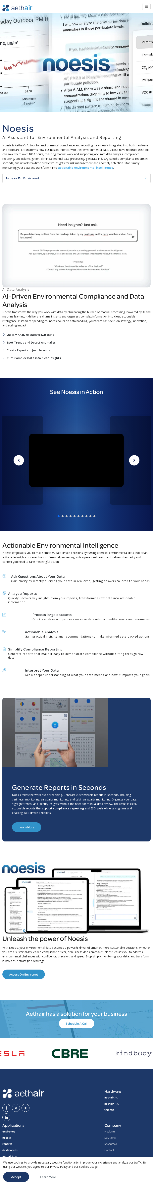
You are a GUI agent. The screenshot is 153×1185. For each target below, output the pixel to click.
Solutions (110, 1137)
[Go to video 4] (71, 516)
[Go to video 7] (82, 516)
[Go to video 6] (78, 516)
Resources (110, 1143)
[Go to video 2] (63, 516)
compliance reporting (68, 808)
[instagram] (25, 1108)
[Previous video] (19, 460)
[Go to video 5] (75, 516)
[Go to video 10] (94, 516)
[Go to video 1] (59, 516)
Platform (109, 1131)
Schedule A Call (76, 1023)
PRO (111, 1103)
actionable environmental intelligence (85, 167)
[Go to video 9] (90, 516)
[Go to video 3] (67, 516)
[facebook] (6, 1108)
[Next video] (134, 460)
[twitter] (16, 1108)
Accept (16, 1177)
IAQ (111, 1097)
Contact (109, 1150)
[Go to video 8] (86, 516)
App (9, 1156)
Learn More (26, 827)
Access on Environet (23, 974)
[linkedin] (6, 1117)
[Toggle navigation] (146, 6)
